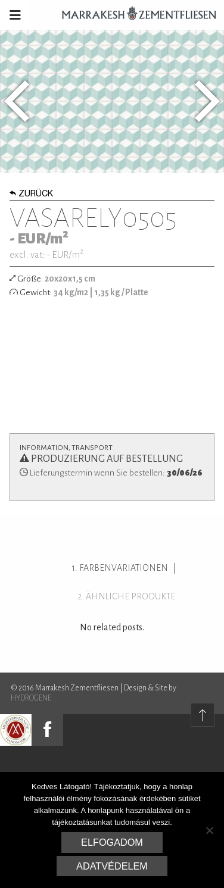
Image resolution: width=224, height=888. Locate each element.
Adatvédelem (112, 866)
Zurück (31, 194)
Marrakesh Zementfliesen (133, 15)
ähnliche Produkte (130, 596)
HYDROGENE (31, 698)
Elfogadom (112, 842)
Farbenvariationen (123, 568)
